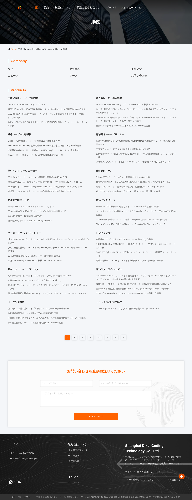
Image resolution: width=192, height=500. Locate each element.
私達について (63, 7)
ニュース (13, 75)
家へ (13, 49)
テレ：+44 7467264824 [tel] (22, 453)
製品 (46, 7)
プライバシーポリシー (22, 497)
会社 (10, 68)
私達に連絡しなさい (88, 7)
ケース (73, 75)
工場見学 (136, 68)
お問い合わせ (139, 75)
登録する (175, 479)
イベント (111, 7)
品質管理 (75, 68)
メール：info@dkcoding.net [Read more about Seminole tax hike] (24, 458)
